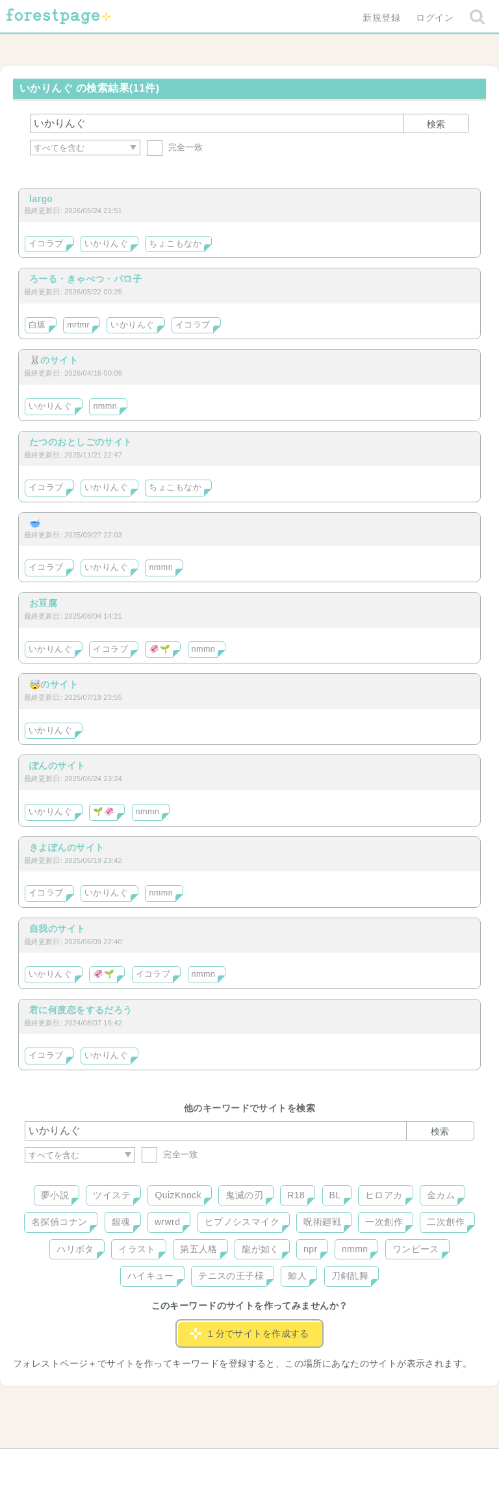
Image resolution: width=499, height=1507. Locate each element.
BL (335, 1195)
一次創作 (384, 1222)
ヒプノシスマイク (242, 1222)
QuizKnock (178, 1195)
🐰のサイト (53, 360)
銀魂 (121, 1222)
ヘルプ (83, 1463)
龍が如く (260, 1249)
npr (310, 1249)
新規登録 (381, 17)
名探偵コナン (59, 1222)
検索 (436, 124)
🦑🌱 (159, 649)
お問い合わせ (155, 1463)
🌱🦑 (103, 811)
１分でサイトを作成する (249, 1333)
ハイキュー (150, 1275)
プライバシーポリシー (390, 1463)
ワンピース (415, 1249)
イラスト (137, 1249)
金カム (441, 1195)
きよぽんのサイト (66, 847)
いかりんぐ (106, 243)
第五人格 (199, 1249)
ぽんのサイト (57, 765)
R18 (296, 1195)
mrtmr (78, 324)
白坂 (37, 324)
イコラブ (46, 243)
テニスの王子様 (231, 1275)
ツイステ (112, 1195)
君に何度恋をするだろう (81, 1010)
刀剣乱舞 (350, 1275)
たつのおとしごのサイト (81, 442)
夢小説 (55, 1195)
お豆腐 (43, 603)
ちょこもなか (175, 243)
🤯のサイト (53, 684)
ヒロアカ (384, 1195)
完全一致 (175, 147)
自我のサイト (57, 928)
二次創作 (446, 1222)
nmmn (105, 406)
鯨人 (297, 1275)
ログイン (435, 17)
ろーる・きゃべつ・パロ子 (85, 279)
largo (41, 199)
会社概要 (299, 1463)
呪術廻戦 (322, 1222)
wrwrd (167, 1222)
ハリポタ (75, 1249)
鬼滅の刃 (244, 1195)
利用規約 (231, 1463)
